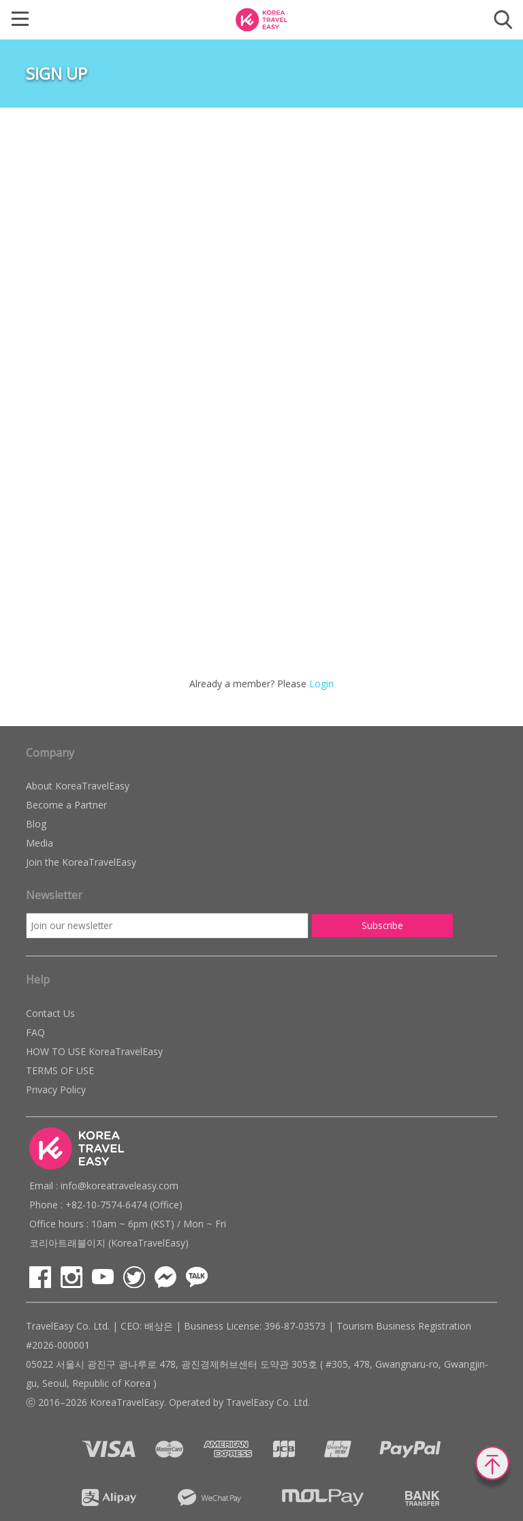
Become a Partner (66, 804)
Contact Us (50, 1013)
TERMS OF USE (60, 1070)
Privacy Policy (56, 1089)
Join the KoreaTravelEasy (81, 862)
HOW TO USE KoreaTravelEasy (94, 1051)
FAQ (35, 1032)
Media (39, 842)
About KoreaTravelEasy (77, 785)
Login (321, 683)
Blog (36, 823)
